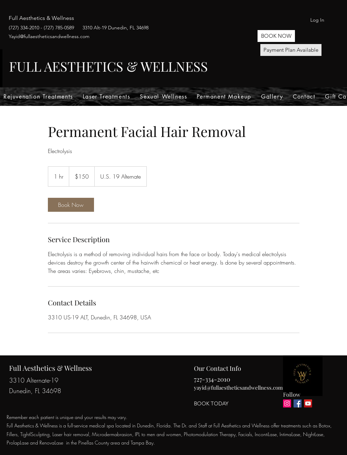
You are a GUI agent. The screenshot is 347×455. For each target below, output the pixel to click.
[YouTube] (308, 403)
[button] (276, 36)
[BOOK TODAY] (211, 403)
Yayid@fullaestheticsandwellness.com (49, 36)
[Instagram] (287, 403)
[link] (71, 205)
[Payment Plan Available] (291, 50)
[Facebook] (298, 403)
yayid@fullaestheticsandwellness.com (238, 387)
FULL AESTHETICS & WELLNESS (108, 66)
